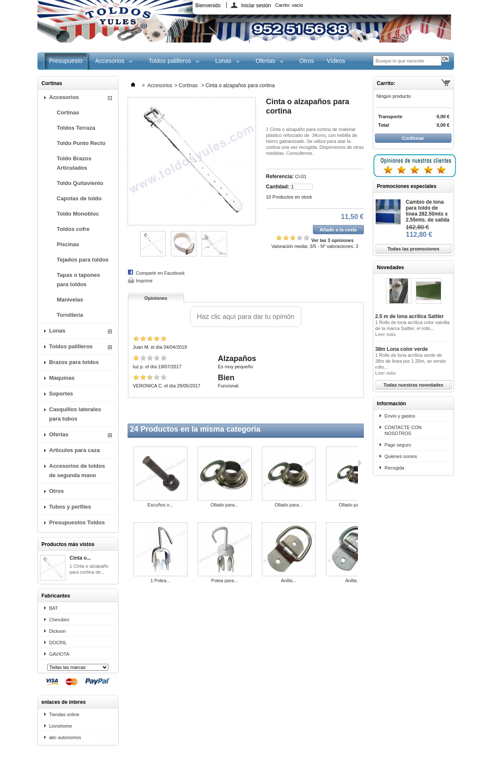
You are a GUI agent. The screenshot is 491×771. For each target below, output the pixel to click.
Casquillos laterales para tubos (75, 414)
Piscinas (68, 244)
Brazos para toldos (74, 362)
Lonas (224, 63)
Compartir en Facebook (160, 273)
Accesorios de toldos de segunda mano (77, 470)
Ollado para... (224, 504)
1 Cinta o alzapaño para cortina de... (89, 569)
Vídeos (335, 60)
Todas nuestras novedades (413, 384)
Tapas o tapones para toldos (78, 279)
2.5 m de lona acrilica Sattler (409, 316)
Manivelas (70, 299)
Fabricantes (56, 596)
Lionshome (60, 725)
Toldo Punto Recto (81, 143)
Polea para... (224, 580)
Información (391, 404)
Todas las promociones (413, 248)
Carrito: (289, 5)
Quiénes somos (401, 456)
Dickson (57, 631)
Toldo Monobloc (78, 214)
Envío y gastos (400, 415)
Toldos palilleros (170, 63)
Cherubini (59, 619)
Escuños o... (160, 504)
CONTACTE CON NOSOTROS (403, 430)
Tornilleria (70, 315)
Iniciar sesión (256, 5)
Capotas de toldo (79, 198)
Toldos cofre (73, 229)
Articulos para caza (74, 450)
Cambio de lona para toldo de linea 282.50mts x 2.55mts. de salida (428, 211)
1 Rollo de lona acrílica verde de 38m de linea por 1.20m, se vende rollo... (410, 361)
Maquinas (62, 378)
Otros (306, 60)
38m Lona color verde (401, 349)
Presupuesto (66, 60)
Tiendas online (64, 714)
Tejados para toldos (83, 259)
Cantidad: (277, 187)
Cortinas (68, 112)
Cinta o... (80, 558)
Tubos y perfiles (70, 507)
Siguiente (360, 463)
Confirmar (413, 138)
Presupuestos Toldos (77, 522)
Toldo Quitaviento (80, 183)
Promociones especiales (407, 186)
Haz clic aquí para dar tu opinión (245, 316)
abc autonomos (65, 737)
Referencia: (280, 176)
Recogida (394, 467)
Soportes (61, 393)
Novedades (390, 267)
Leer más (385, 334)
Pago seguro (398, 444)
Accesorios (111, 63)
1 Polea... (160, 580)
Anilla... (288, 580)
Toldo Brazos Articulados (74, 163)
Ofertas (266, 63)
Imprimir (144, 280)
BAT (53, 608)
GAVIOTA (59, 654)
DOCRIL (58, 642)
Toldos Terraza (76, 128)
